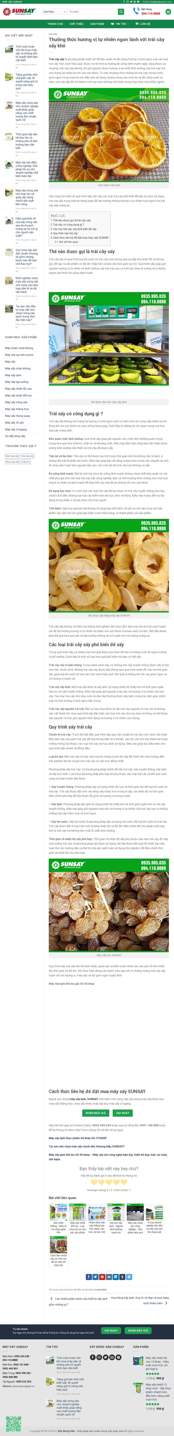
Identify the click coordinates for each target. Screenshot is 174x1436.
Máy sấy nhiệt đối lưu (18, 395)
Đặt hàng (150, 12)
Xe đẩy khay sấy (15, 436)
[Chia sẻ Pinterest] (102, 1277)
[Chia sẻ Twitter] (95, 1277)
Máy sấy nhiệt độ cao (18, 388)
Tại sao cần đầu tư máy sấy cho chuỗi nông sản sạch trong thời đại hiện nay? (26, 313)
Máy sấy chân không (18, 368)
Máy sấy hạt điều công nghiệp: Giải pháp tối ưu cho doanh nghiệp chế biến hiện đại (27, 169)
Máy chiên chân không (19, 348)
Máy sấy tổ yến (14, 422)
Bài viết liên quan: (69, 241)
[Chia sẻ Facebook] (89, 1277)
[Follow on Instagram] (128, 2)
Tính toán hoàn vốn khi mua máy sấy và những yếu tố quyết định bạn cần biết (27, 53)
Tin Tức (53, 34)
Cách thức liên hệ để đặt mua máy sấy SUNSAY (81, 237)
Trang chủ (55, 23)
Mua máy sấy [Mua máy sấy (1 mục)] (12, 461)
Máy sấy (10, 361)
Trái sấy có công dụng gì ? (69, 224)
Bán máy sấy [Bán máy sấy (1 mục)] (12, 456)
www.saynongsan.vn (23, 1386)
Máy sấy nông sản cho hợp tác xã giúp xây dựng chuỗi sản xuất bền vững (27, 197)
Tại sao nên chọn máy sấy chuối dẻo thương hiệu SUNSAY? (87, 1146)
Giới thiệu (76, 23)
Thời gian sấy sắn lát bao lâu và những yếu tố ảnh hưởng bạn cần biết (26, 141)
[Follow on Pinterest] (118, 1357)
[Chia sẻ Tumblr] (122, 1277)
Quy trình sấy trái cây (65, 233)
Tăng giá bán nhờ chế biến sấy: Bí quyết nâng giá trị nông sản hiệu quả (27, 81)
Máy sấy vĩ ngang (16, 429)
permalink (101, 1289)
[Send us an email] (135, 2)
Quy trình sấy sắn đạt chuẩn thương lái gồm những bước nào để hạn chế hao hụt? (27, 256)
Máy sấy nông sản (16, 402)
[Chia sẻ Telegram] (129, 1277)
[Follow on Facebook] (124, 2)
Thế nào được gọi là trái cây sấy (72, 220)
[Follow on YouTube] (138, 2)
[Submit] (121, 12)
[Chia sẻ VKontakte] (109, 1277)
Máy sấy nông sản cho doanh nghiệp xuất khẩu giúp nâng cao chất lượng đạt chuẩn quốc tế (27, 111)
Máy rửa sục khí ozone (19, 355)
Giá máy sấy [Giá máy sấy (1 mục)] (27, 456)
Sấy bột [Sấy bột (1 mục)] (26, 461)
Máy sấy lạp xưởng (16, 382)
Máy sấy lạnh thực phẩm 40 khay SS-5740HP (78, 1138)
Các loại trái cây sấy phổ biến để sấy (75, 229)
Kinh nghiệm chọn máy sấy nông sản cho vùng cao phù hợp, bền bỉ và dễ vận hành (27, 285)
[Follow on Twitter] (131, 2)
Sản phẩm (97, 23)
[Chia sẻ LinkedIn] (116, 1277)
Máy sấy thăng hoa (17, 409)
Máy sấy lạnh (13, 375)
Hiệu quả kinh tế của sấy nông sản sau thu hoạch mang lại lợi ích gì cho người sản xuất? (27, 227)
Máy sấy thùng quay (17, 416)
